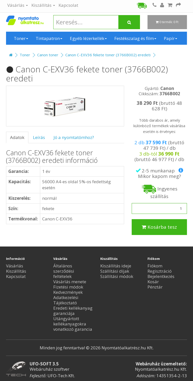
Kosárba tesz (159, 227)
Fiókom (155, 266)
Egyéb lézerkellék (88, 38)
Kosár (153, 281)
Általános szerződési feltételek (63, 271)
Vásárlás (17, 5)
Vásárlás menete (69, 281)
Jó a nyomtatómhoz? (74, 137)
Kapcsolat (68, 5)
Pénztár (155, 287)
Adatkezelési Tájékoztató (65, 300)
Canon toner (47, 54)
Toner (21, 38)
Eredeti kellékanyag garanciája (72, 310)
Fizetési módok (68, 287)
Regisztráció (160, 271)
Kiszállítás (43, 5)
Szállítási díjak (114, 271)
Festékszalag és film (135, 38)
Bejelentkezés (161, 276)
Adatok (17, 137)
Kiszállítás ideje (115, 266)
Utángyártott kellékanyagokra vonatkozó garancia (72, 324)
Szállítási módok (116, 276)
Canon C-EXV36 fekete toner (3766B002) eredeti (108, 54)
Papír (170, 38)
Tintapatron (49, 38)
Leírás (39, 137)
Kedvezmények (68, 292)
